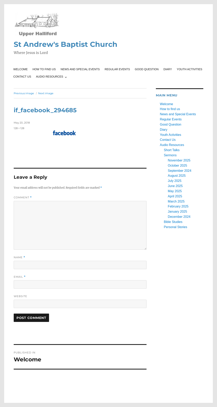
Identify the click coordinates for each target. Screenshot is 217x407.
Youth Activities (189, 69)
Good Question (147, 69)
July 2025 (174, 180)
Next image (45, 93)
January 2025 (177, 211)
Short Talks (171, 150)
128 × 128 (19, 128)
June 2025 (175, 186)
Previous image (24, 93)
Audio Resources (49, 76)
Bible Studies (173, 222)
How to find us (44, 69)
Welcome (20, 69)
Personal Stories (175, 227)
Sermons (170, 155)
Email (20, 276)
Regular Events (117, 69)
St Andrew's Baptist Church (65, 44)
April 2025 (175, 196)
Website (20, 296)
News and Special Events (80, 69)
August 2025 (177, 175)
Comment (23, 197)
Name (19, 257)
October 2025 (177, 165)
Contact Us (22, 76)
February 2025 (178, 206)
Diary (167, 69)
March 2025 (176, 201)
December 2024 (179, 216)
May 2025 (175, 191)
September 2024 (179, 170)
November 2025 (179, 160)
